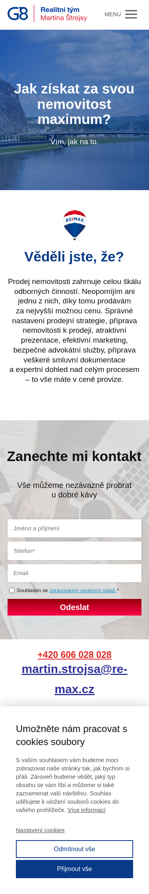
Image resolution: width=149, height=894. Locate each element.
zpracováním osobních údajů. (83, 590)
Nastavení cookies (40, 830)
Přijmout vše (74, 868)
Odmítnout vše (74, 849)
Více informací (87, 809)
